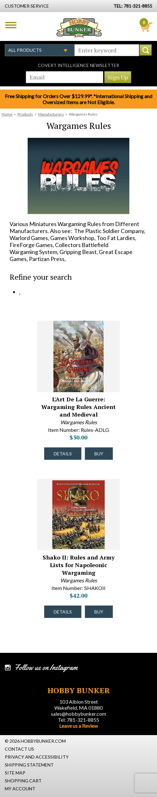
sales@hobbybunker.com (78, 714)
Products (25, 114)
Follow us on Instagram (46, 667)
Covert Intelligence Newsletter (78, 65)
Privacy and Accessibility (37, 757)
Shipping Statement (29, 764)
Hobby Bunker (79, 27)
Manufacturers (51, 114)
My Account (20, 788)
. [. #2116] (19, 291)
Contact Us (19, 749)
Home (7, 114)
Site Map (15, 772)
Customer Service (27, 6)
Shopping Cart (23, 780)
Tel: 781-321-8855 (78, 720)
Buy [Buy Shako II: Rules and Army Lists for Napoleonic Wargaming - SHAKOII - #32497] (98, 611)
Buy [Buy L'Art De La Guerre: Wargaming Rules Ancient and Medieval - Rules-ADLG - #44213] (98, 453)
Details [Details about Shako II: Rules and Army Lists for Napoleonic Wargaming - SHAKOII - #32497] (63, 611)
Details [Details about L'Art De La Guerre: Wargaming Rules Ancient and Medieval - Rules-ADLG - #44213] (63, 453)
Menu (11, 25)
